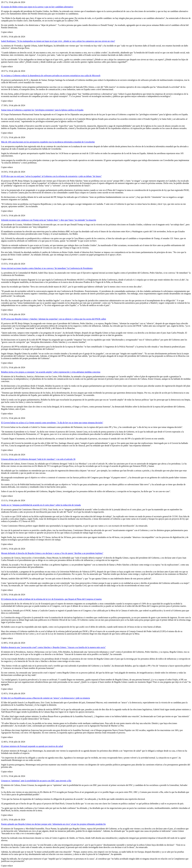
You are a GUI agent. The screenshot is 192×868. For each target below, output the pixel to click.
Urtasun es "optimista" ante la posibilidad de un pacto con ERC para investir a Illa (36, 780)
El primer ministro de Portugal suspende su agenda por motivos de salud (32, 746)
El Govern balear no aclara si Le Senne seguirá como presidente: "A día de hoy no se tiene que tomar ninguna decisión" (52, 422)
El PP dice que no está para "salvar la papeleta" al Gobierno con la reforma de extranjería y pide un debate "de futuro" (51, 176)
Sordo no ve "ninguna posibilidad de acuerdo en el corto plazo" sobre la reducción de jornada (41, 505)
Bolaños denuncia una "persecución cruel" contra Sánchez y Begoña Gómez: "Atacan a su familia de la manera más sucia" (53, 647)
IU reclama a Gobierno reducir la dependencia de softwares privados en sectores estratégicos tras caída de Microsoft (50, 75)
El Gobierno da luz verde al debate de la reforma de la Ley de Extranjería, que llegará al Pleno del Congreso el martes (51, 599)
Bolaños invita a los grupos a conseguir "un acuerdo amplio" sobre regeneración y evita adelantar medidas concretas (50, 372)
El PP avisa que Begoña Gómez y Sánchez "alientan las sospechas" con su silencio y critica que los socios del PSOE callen (53, 319)
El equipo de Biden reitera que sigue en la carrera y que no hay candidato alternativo (37, 7)
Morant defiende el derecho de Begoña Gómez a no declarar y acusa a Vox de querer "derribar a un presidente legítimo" (52, 553)
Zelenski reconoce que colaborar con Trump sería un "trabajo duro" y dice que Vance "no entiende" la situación (48, 220)
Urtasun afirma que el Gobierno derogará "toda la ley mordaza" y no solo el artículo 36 (38, 459)
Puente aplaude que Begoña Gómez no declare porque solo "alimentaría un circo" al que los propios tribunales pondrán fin (53, 824)
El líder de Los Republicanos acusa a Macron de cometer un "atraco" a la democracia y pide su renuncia (45, 698)
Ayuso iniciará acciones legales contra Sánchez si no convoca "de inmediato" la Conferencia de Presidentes (47, 268)
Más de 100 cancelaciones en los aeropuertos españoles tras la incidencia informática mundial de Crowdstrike (48, 142)
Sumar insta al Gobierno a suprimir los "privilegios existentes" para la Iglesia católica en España (42, 110)
